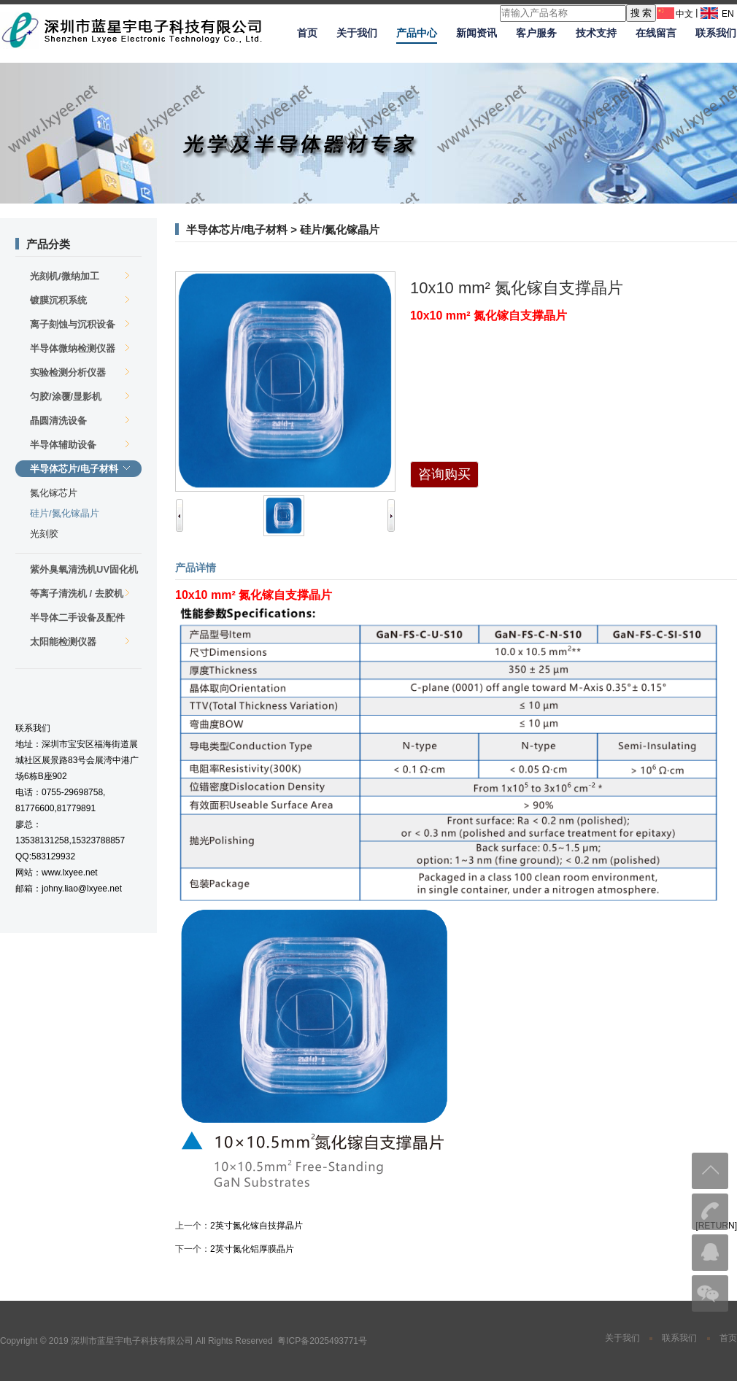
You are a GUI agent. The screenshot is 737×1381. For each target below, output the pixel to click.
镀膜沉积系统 (80, 300)
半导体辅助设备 (80, 444)
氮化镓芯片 (53, 492)
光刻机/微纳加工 (80, 276)
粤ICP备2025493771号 (322, 1341)
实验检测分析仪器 (80, 372)
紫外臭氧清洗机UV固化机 (84, 571)
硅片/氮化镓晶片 (64, 513)
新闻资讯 (476, 33)
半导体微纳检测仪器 (80, 348)
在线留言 (656, 33)
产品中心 (416, 33)
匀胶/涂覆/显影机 (80, 396)
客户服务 (536, 33)
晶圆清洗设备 (80, 420)
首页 (307, 33)
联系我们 (715, 33)
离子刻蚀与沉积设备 (80, 324)
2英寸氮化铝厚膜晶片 (252, 1249)
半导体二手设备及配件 (80, 619)
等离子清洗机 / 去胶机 (80, 593)
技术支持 (596, 33)
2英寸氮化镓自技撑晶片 (256, 1226)
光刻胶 (44, 533)
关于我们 (356, 33)
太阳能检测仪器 (80, 641)
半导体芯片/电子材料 (80, 468)
